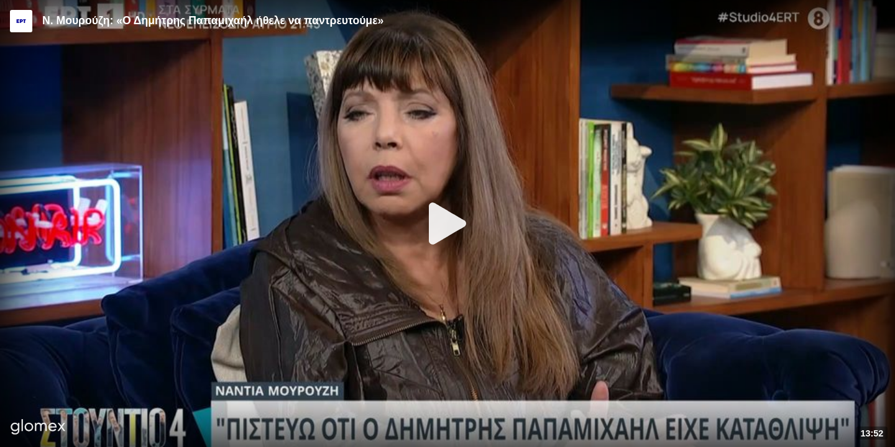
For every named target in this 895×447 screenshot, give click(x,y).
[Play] (447, 223)
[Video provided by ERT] (21, 21)
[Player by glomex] (38, 428)
